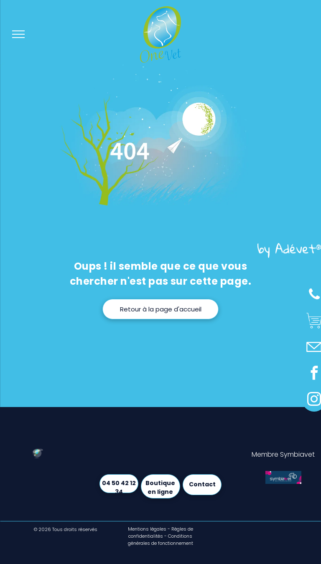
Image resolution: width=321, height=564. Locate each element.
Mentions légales (147, 529)
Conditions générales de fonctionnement (160, 539)
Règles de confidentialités (160, 532)
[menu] (18, 34)
